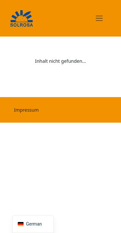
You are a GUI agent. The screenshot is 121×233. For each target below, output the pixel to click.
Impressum (26, 110)
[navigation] (33, 224)
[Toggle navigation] (99, 18)
